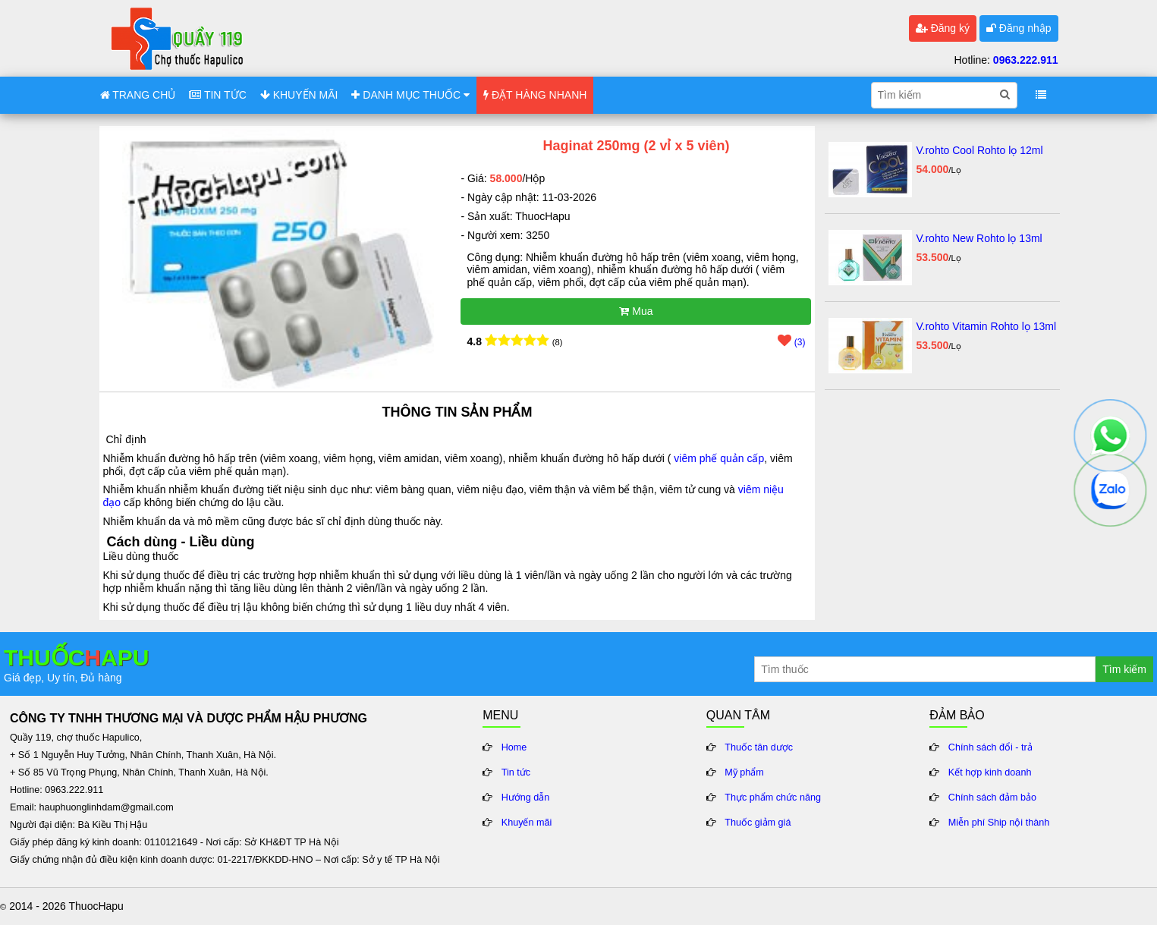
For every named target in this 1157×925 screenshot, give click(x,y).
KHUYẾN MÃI (299, 95)
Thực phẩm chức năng (773, 797)
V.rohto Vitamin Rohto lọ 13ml (986, 326)
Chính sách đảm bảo (992, 797)
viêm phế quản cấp (719, 458)
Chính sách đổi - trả (990, 747)
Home (514, 747)
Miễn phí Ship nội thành (998, 822)
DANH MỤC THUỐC (410, 95)
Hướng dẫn (525, 797)
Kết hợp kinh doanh (990, 772)
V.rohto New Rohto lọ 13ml (979, 238)
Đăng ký (943, 28)
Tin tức (515, 772)
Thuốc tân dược (759, 747)
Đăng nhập (1019, 28)
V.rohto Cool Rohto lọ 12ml (979, 150)
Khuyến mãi (526, 822)
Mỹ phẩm (744, 772)
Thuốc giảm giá (758, 822)
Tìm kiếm (1124, 669)
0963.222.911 (1025, 60)
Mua (635, 311)
